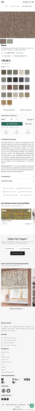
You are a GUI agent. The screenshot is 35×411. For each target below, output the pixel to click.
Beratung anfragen (17, 253)
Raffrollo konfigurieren (26, 110)
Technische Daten (6, 181)
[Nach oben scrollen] (32, 408)
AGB (3, 404)
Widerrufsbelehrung (11, 404)
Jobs (2, 354)
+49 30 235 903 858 (24, 248)
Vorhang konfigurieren (9, 110)
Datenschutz (22, 404)
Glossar (3, 367)
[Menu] (33, 2)
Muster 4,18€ (28, 123)
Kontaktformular (9, 248)
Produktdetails (5, 176)
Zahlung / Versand (6, 362)
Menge (17, 119)
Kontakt (3, 369)
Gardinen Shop (5, 352)
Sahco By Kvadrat (15, 6)
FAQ (2, 364)
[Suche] (24, 2)
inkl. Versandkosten (29, 409)
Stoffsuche (4, 359)
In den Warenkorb (11, 124)
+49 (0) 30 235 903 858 (9, 340)
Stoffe (6, 6)
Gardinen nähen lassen (7, 372)
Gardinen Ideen (5, 357)
